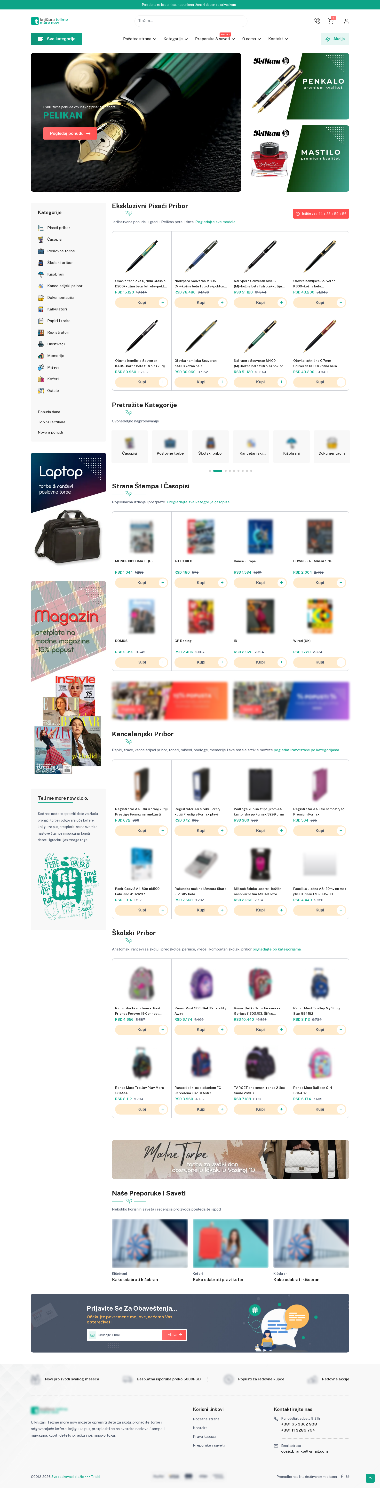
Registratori (58, 332)
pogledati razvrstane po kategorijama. (307, 750)
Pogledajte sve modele (215, 222)
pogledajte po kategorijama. (277, 949)
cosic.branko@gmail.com (304, 1451)
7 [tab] (243, 471)
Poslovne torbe (61, 251)
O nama (249, 39)
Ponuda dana (49, 412)
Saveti (250, 709)
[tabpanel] (130, 446)
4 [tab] (230, 471)
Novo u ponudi (50, 432)
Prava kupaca (204, 1436)
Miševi (53, 367)
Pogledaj (131, 709)
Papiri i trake (59, 321)
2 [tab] (221, 471)
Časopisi (54, 239)
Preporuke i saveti (209, 1445)
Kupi (152, 302)
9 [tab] (251, 471)
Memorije (55, 356)
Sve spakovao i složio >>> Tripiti (75, 1477)
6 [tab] (238, 471)
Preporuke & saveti (212, 39)
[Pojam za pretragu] (191, 21)
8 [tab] (247, 471)
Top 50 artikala (51, 422)
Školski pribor (60, 263)
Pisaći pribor (58, 228)
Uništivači (56, 344)
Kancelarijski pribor (65, 286)
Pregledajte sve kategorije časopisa (198, 502)
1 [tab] (213, 471)
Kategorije (173, 39)
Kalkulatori (57, 309)
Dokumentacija (60, 297)
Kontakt (276, 39)
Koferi (53, 379)
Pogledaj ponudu (70, 133)
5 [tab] (234, 471)
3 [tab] (226, 471)
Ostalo (53, 390)
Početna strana (137, 39)
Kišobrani (55, 274)
